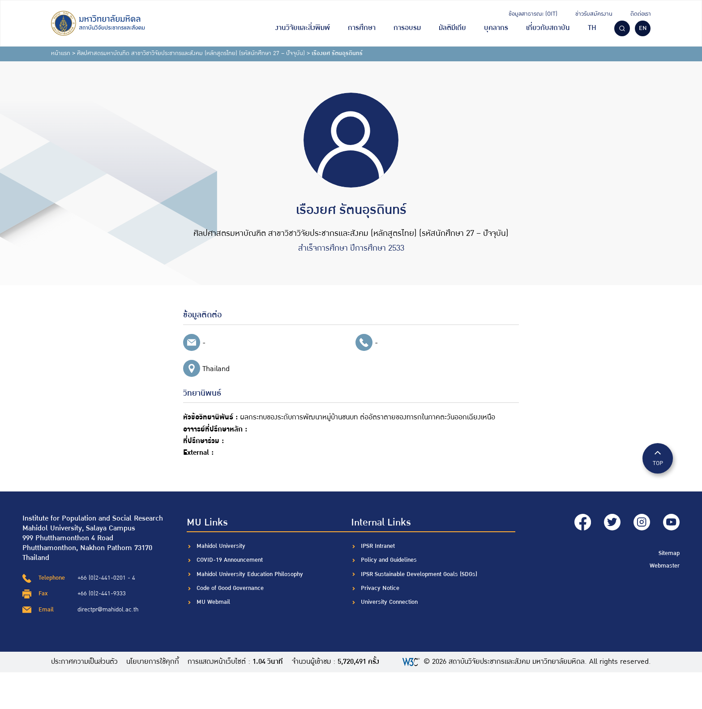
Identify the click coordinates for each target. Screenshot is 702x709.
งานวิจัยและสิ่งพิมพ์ (302, 28)
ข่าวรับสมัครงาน (593, 13)
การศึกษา (362, 28)
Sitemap (669, 552)
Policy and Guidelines (389, 559)
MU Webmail (213, 602)
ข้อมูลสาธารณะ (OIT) (533, 13)
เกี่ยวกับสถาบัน (548, 28)
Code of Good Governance (230, 588)
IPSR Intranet (378, 546)
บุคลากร (496, 28)
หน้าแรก (60, 53)
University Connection (389, 602)
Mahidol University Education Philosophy (250, 574)
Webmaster (665, 564)
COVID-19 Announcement (231, 559)
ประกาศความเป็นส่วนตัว (84, 662)
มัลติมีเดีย (452, 28)
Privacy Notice (380, 588)
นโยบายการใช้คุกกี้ (153, 662)
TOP (657, 458)
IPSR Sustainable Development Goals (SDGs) (419, 574)
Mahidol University (221, 546)
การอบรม (407, 28)
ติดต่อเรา (640, 13)
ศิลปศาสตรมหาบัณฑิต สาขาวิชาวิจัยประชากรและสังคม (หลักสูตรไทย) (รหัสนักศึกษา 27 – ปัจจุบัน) (191, 53)
